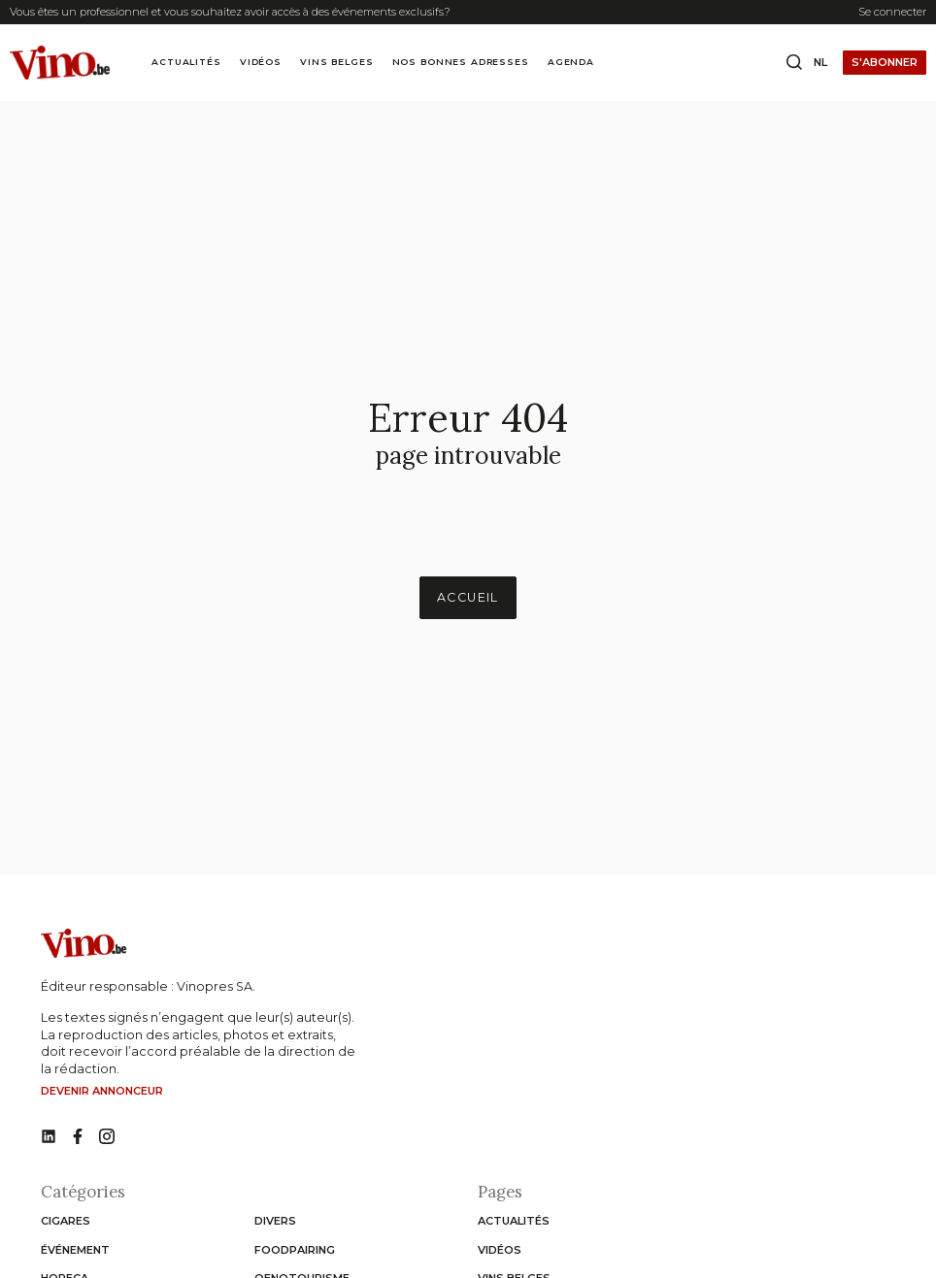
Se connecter (892, 11)
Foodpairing (294, 1250)
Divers (275, 1221)
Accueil (468, 597)
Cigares (65, 1221)
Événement (75, 1250)
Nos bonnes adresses (460, 61)
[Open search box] (794, 63)
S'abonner (885, 62)
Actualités (185, 61)
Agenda (571, 61)
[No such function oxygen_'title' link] (48, 1137)
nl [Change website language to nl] (820, 62)
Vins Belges (336, 61)
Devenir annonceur (102, 1091)
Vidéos (261, 61)
